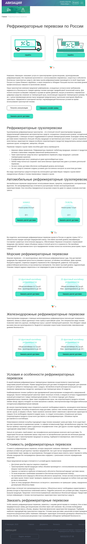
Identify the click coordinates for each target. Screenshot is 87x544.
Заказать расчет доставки (19, 116)
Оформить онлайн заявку (49, 108)
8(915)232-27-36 (67, 536)
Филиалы (56, 524)
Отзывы (69, 524)
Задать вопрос (24, 536)
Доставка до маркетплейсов (23, 10)
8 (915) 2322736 (65, 2)
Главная (4, 16)
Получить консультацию (19, 108)
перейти (28, 55)
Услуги (75, 3)
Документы (44, 524)
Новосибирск (66, 4)
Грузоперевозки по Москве (9, 9)
